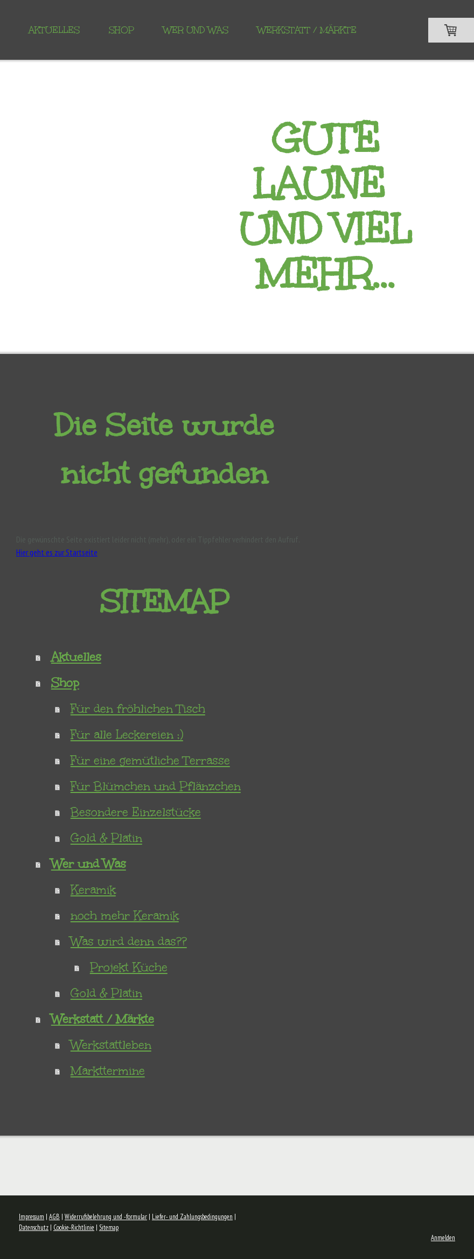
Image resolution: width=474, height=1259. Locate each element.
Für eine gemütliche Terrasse (150, 760)
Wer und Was (195, 30)
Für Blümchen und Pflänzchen (156, 786)
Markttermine (108, 1071)
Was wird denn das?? (129, 941)
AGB (54, 1216)
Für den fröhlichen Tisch (138, 709)
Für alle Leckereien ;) (127, 734)
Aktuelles (54, 30)
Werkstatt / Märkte (307, 30)
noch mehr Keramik (125, 915)
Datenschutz (33, 1227)
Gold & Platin (106, 838)
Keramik (93, 890)
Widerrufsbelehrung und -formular (106, 1216)
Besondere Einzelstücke (136, 812)
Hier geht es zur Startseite (56, 552)
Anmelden (443, 1237)
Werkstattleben (111, 1045)
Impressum (31, 1216)
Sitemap (109, 1227)
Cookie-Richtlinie (73, 1227)
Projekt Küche (129, 967)
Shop (121, 30)
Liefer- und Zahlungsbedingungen (192, 1216)
